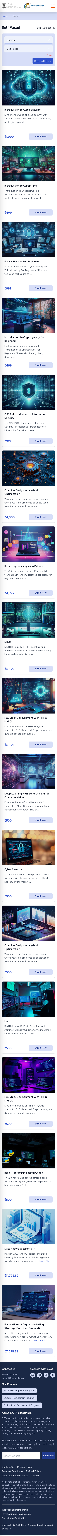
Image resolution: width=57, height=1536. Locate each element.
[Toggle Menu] (53, 6)
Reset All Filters (42, 61)
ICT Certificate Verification (16, 1514)
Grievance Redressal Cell (15, 1475)
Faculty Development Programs (19, 1390)
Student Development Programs (20, 1398)
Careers (35, 1475)
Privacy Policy (24, 1467)
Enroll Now (41, 136)
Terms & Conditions (12, 1471)
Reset (50, 54)
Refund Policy (33, 1471)
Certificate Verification (14, 1518)
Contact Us (8, 1467)
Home (5, 16)
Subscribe (48, 1455)
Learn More (45, 1261)
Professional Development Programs (22, 1405)
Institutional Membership (15, 1509)
